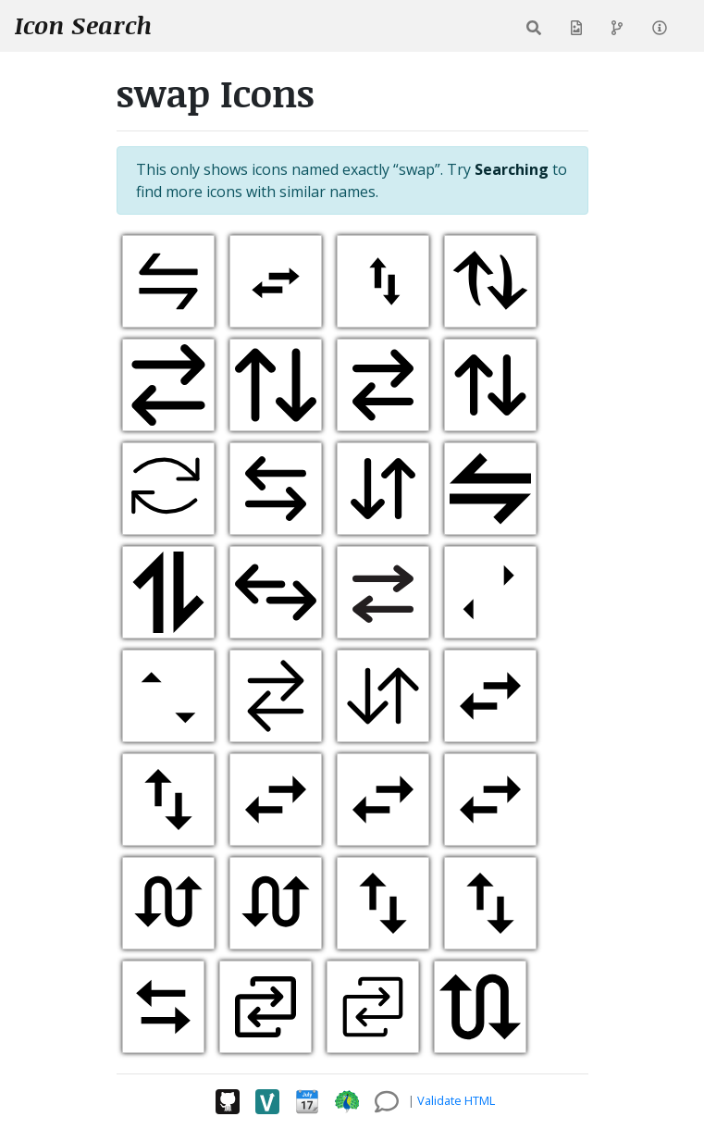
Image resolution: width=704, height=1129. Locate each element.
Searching (512, 169)
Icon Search (83, 25)
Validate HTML (456, 1100)
